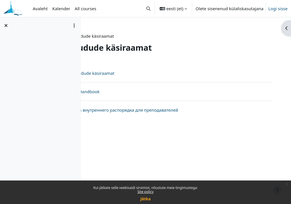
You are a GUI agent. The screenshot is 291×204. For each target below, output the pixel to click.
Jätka (145, 198)
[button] (148, 8)
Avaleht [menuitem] (40, 8)
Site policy (146, 191)
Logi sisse (278, 8)
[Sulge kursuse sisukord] (6, 25)
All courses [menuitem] (85, 8)
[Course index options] (74, 25)
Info (96, 36)
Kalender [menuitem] (61, 8)
